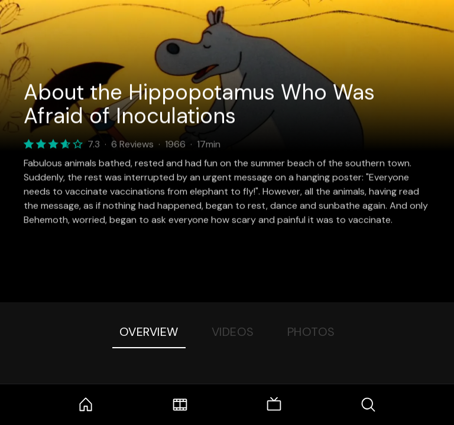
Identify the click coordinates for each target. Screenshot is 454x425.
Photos (311, 331)
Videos (233, 331)
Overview (149, 331)
